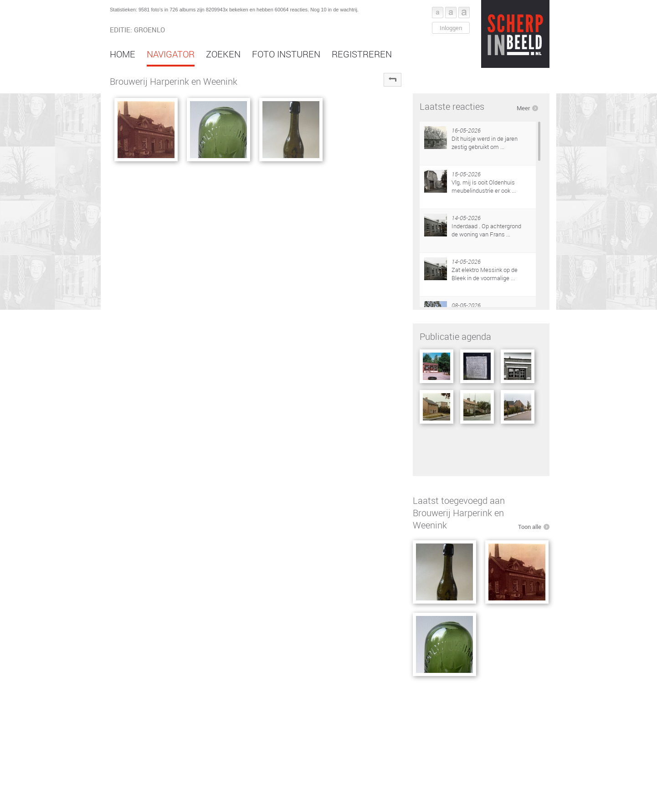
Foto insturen (286, 54)
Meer (523, 108)
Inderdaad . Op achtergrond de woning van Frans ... (486, 230)
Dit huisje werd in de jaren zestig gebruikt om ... (485, 142)
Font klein (437, 12)
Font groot (464, 12)
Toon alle (529, 527)
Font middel (451, 12)
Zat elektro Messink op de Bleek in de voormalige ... (485, 274)
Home (122, 54)
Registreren (362, 54)
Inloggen (451, 28)
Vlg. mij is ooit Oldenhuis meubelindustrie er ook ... (484, 186)
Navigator (171, 54)
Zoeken (223, 54)
